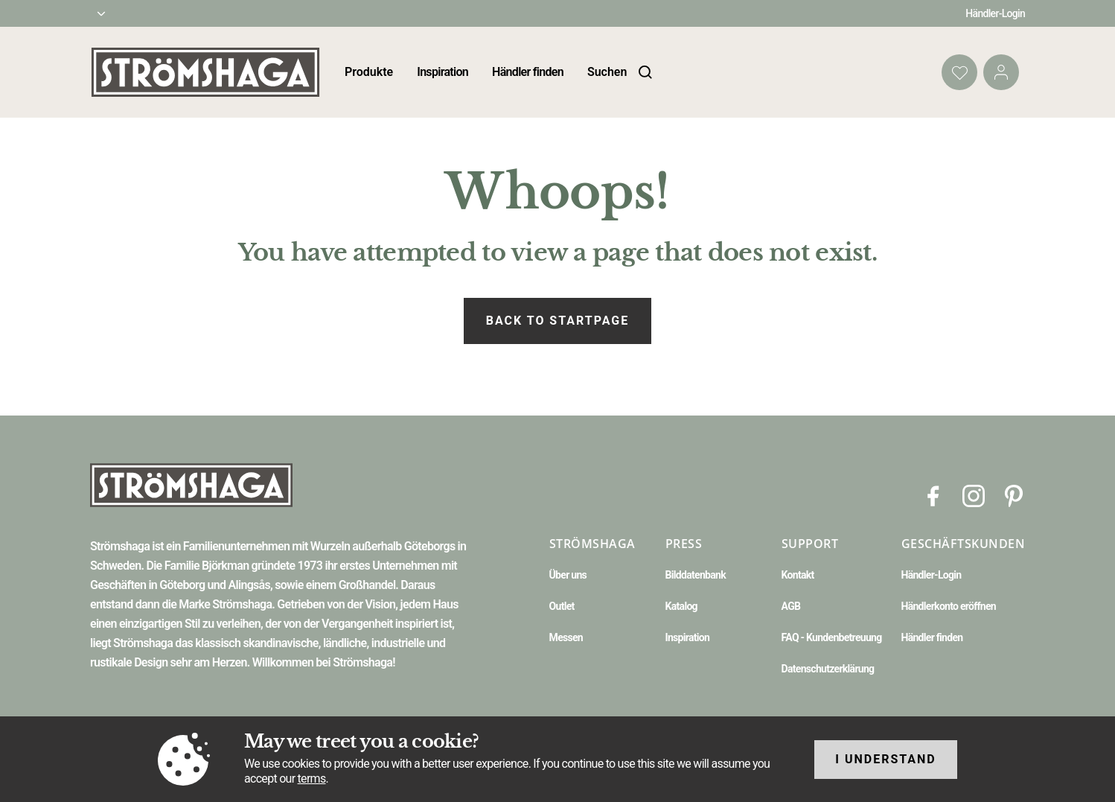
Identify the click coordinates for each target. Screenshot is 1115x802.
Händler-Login (995, 13)
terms (312, 778)
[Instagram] (973, 495)
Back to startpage (557, 321)
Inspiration (442, 72)
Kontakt (798, 575)
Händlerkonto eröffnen (949, 606)
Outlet (562, 606)
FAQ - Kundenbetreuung (832, 637)
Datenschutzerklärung (828, 669)
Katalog (681, 606)
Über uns (568, 575)
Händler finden (527, 72)
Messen (566, 637)
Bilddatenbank (695, 575)
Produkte (369, 72)
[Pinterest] (1014, 495)
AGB (791, 606)
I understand (885, 759)
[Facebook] (933, 495)
